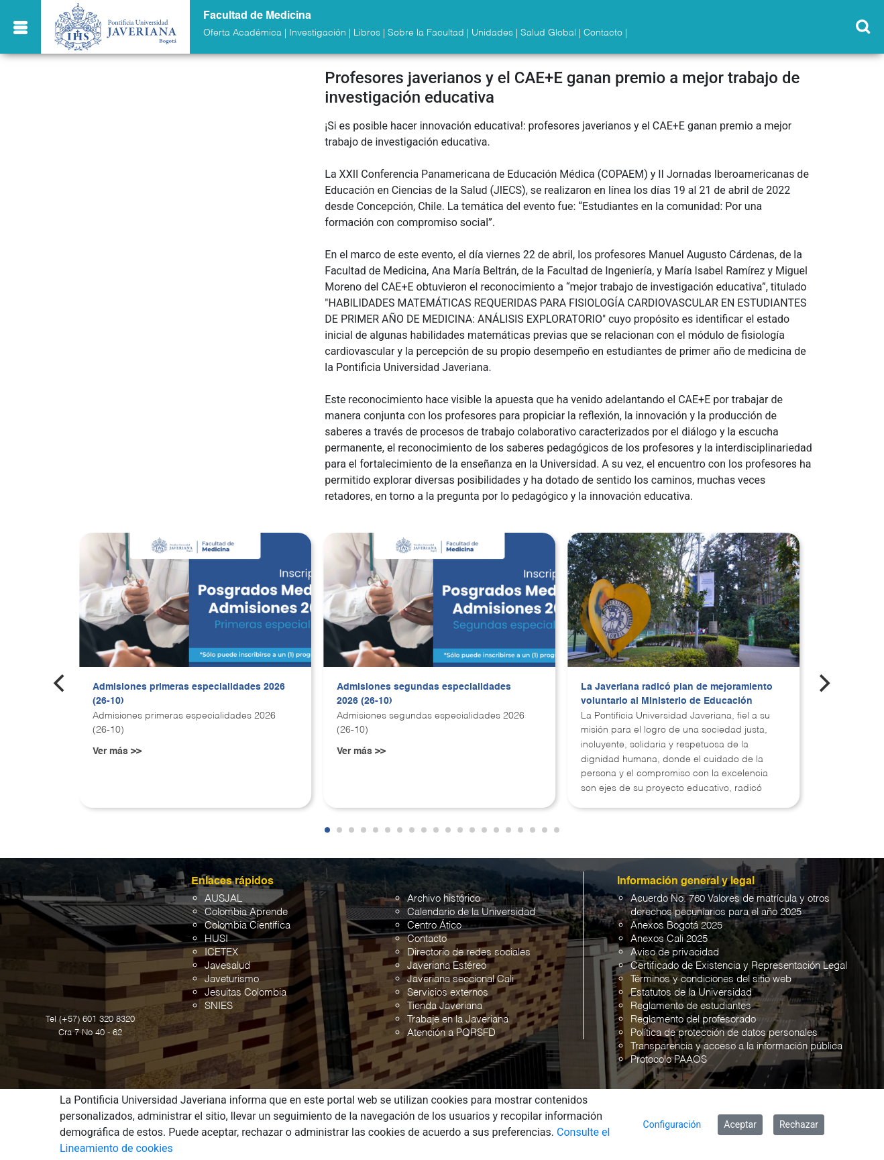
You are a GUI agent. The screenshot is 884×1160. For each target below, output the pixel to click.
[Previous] (60, 683)
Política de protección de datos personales (724, 1033)
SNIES (219, 1006)
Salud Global (548, 33)
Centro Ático (434, 925)
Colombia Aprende (246, 912)
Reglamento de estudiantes (690, 1006)
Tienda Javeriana (444, 1006)
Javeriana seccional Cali (460, 979)
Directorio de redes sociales (469, 952)
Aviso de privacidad (674, 952)
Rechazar (798, 1124)
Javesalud (227, 966)
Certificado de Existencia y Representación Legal (738, 966)
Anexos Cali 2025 (669, 939)
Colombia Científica (247, 925)
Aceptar (740, 1124)
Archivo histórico (443, 899)
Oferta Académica (242, 33)
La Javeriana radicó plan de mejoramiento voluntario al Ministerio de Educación (677, 694)
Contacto (603, 33)
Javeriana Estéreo (446, 966)
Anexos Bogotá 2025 (676, 925)
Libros (366, 33)
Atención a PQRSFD (451, 1033)
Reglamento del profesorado (693, 1019)
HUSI (216, 939)
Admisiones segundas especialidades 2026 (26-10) (424, 694)
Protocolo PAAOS (668, 1060)
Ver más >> (117, 751)
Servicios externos (447, 993)
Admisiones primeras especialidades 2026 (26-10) (189, 694)
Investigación (317, 33)
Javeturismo (232, 979)
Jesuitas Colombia (245, 993)
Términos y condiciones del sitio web (710, 979)
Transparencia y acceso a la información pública (736, 1046)
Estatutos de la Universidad (691, 993)
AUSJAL (223, 899)
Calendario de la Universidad (471, 912)
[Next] (823, 683)
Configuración (672, 1124)
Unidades (492, 33)
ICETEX (221, 952)
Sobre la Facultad (426, 33)
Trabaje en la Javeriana (457, 1019)
